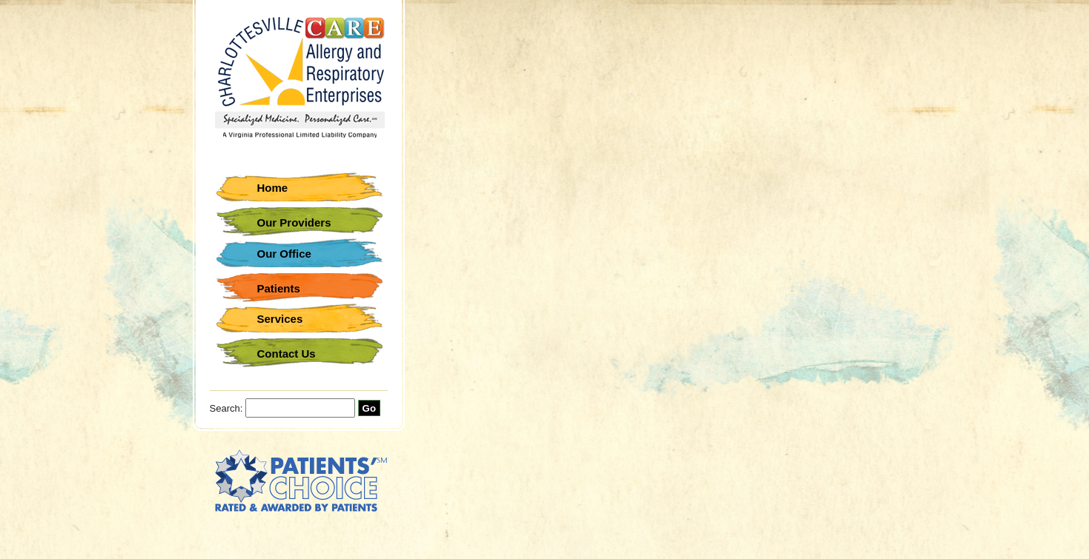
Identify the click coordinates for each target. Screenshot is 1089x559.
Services (280, 318)
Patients (278, 288)
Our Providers (294, 222)
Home (272, 187)
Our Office (284, 253)
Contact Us (286, 353)
